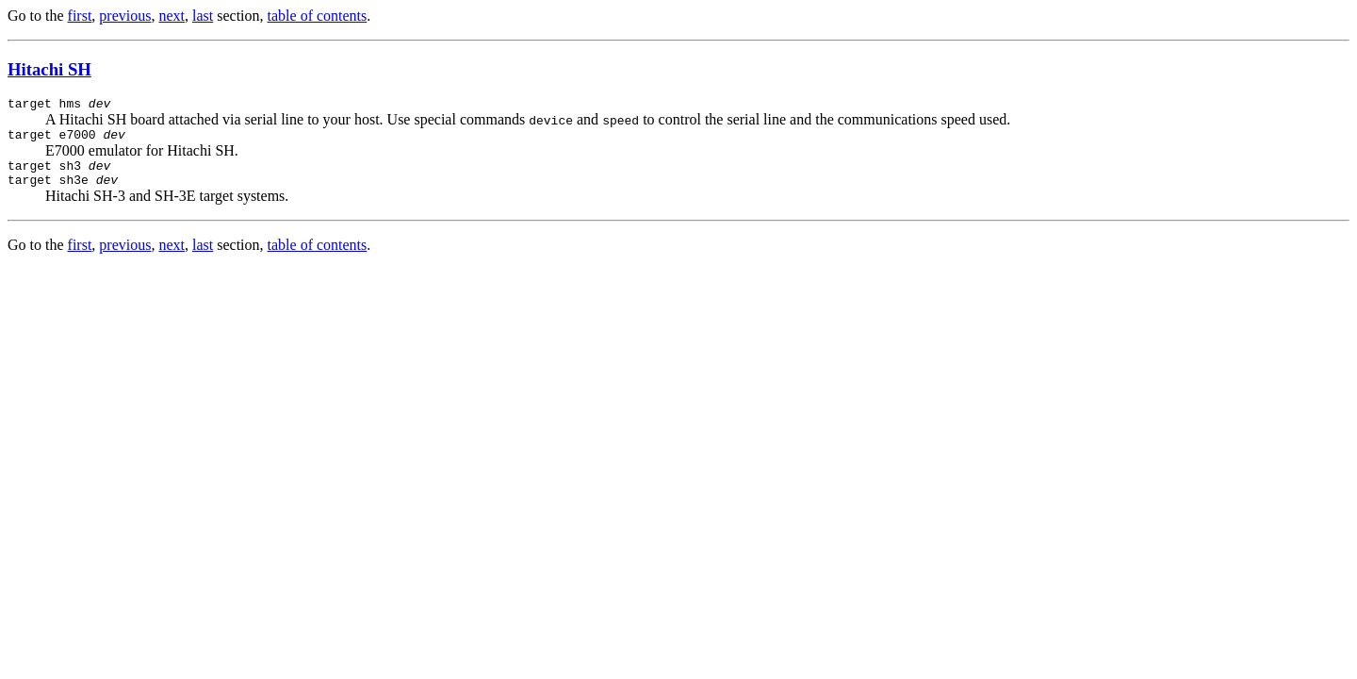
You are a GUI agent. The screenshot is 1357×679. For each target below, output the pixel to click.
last (202, 16)
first (80, 16)
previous (125, 16)
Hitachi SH (49, 69)
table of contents (318, 16)
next (171, 16)
